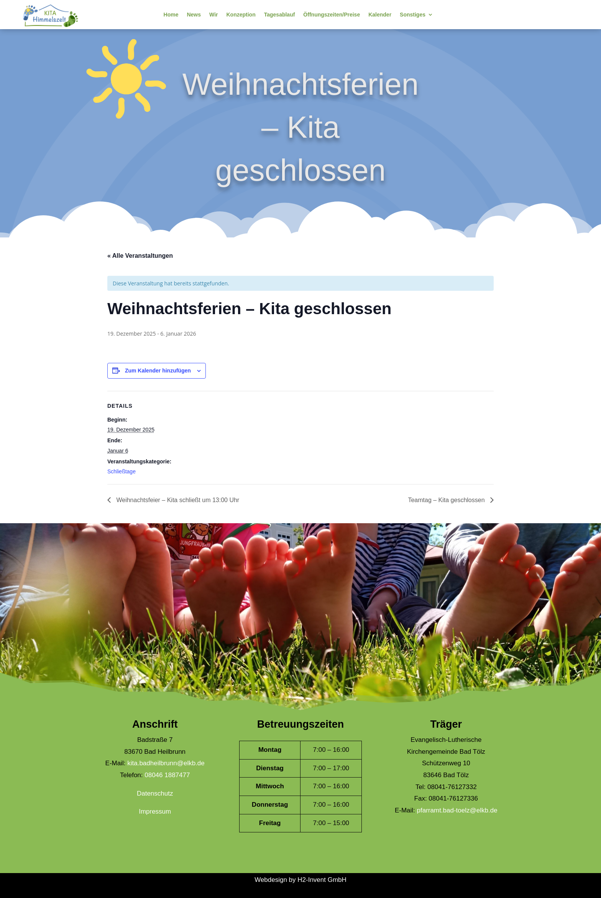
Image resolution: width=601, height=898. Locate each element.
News (194, 15)
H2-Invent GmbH (321, 879)
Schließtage (121, 471)
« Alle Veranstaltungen (140, 255)
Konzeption (240, 15)
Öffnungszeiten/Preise (331, 15)
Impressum (155, 811)
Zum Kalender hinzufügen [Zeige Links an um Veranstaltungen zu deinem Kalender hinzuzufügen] (158, 370)
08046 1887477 (167, 775)
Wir (213, 15)
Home (171, 15)
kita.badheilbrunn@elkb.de (166, 763)
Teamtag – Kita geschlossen (447, 500)
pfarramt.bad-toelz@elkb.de (457, 810)
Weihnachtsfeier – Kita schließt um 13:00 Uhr (177, 500)
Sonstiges (412, 15)
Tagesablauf (279, 15)
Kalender (379, 15)
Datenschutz (155, 793)
